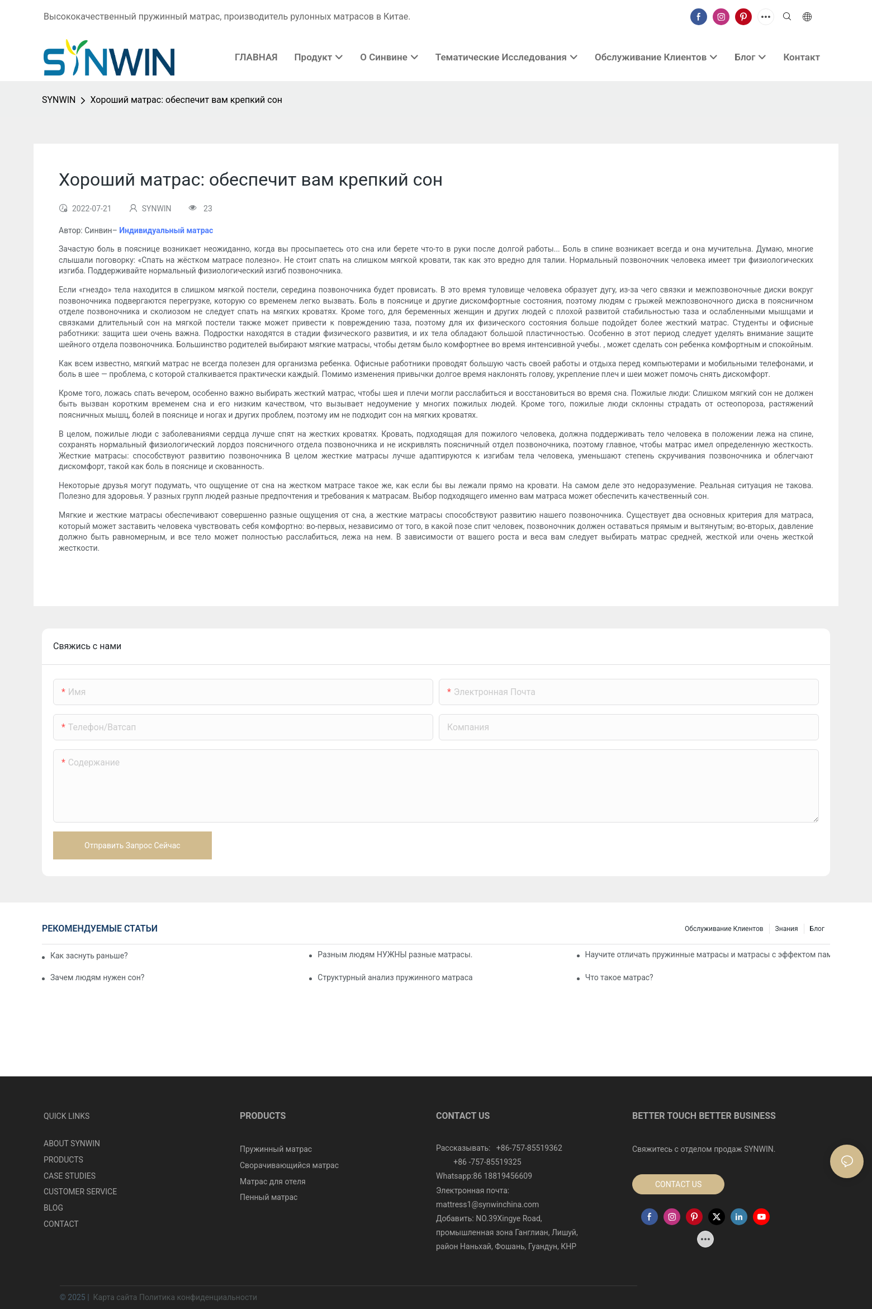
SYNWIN (58, 99)
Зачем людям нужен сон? (97, 977)
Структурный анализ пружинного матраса (394, 977)
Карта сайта (115, 1297)
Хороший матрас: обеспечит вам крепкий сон (186, 99)
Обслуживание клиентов (724, 929)
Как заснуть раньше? (89, 955)
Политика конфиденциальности (198, 1297)
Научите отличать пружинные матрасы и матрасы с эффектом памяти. (707, 954)
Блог (817, 929)
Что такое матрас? (619, 977)
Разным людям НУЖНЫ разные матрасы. (394, 954)
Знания (786, 929)
